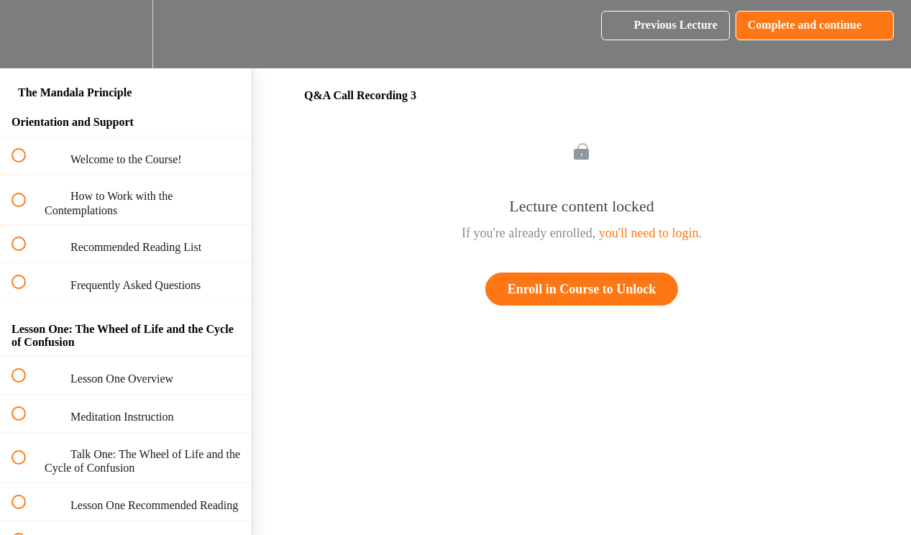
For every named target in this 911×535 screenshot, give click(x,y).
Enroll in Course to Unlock (582, 289)
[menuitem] (125, 34)
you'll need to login (649, 233)
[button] (26, 34)
